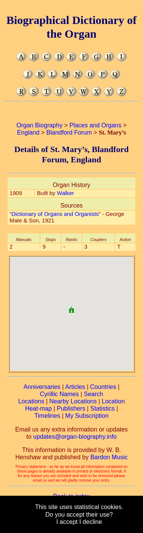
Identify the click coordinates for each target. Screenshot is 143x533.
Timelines (47, 415)
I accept (66, 522)
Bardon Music (109, 457)
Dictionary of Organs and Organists (55, 214)
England (28, 132)
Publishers (71, 408)
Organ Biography (39, 125)
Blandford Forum (69, 132)
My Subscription (87, 415)
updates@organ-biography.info (75, 436)
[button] (71, 307)
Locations (31, 401)
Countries (103, 387)
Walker (65, 193)
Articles (75, 387)
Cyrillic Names (59, 394)
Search (93, 394)
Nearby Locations (73, 401)
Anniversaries (42, 387)
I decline (90, 522)
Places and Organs (95, 125)
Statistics (102, 408)
